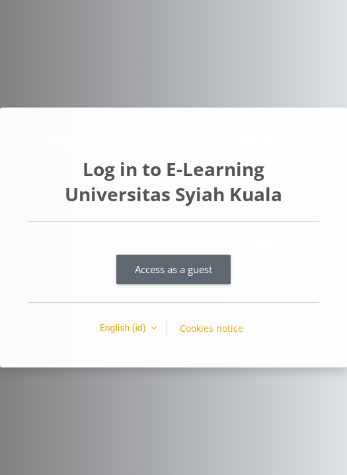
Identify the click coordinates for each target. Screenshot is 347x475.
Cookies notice (211, 328)
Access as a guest (173, 269)
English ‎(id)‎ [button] (124, 328)
